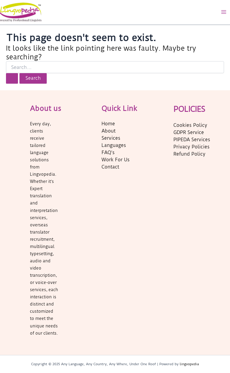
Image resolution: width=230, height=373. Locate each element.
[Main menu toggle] (223, 12)
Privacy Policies (191, 147)
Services (111, 138)
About (109, 131)
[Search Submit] (12, 78)
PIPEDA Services (191, 139)
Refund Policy (189, 154)
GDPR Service (188, 132)
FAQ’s (108, 152)
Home (108, 124)
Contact (110, 167)
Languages (114, 145)
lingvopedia (189, 364)
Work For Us (116, 160)
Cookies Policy (190, 125)
